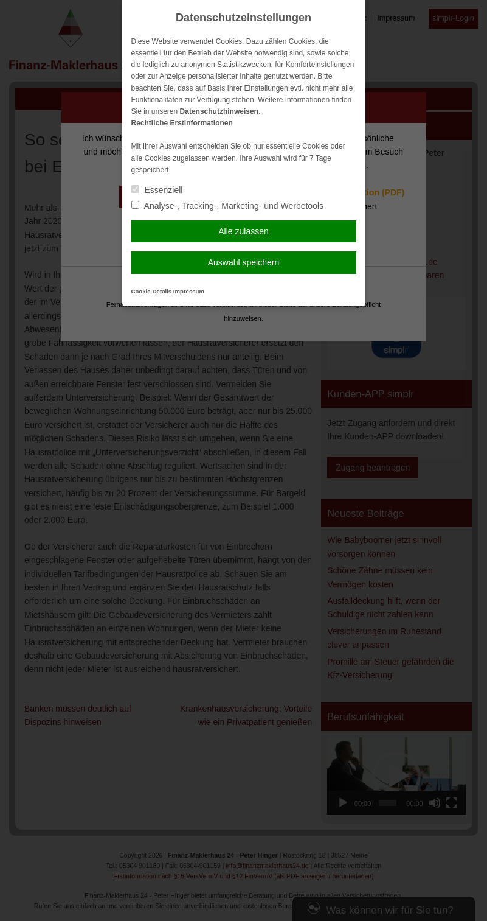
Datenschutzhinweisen (219, 111)
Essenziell (157, 190)
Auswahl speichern (244, 262)
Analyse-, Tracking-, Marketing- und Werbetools (227, 206)
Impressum (188, 291)
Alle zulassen (243, 231)
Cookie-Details (151, 291)
